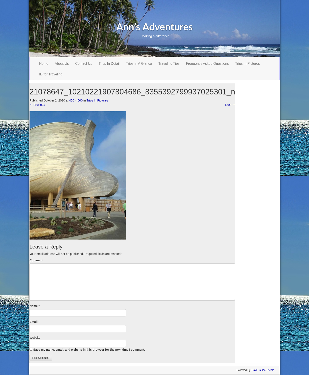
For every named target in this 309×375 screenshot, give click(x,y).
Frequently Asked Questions (207, 63)
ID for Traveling (50, 74)
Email (33, 322)
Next (230, 104)
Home (43, 63)
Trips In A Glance (139, 63)
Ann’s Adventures (154, 26)
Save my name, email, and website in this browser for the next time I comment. (89, 349)
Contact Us (83, 63)
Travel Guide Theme (262, 370)
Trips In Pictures (247, 63)
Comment (36, 260)
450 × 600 (76, 100)
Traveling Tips (169, 63)
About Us (62, 63)
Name (34, 306)
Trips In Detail (109, 63)
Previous (37, 104)
